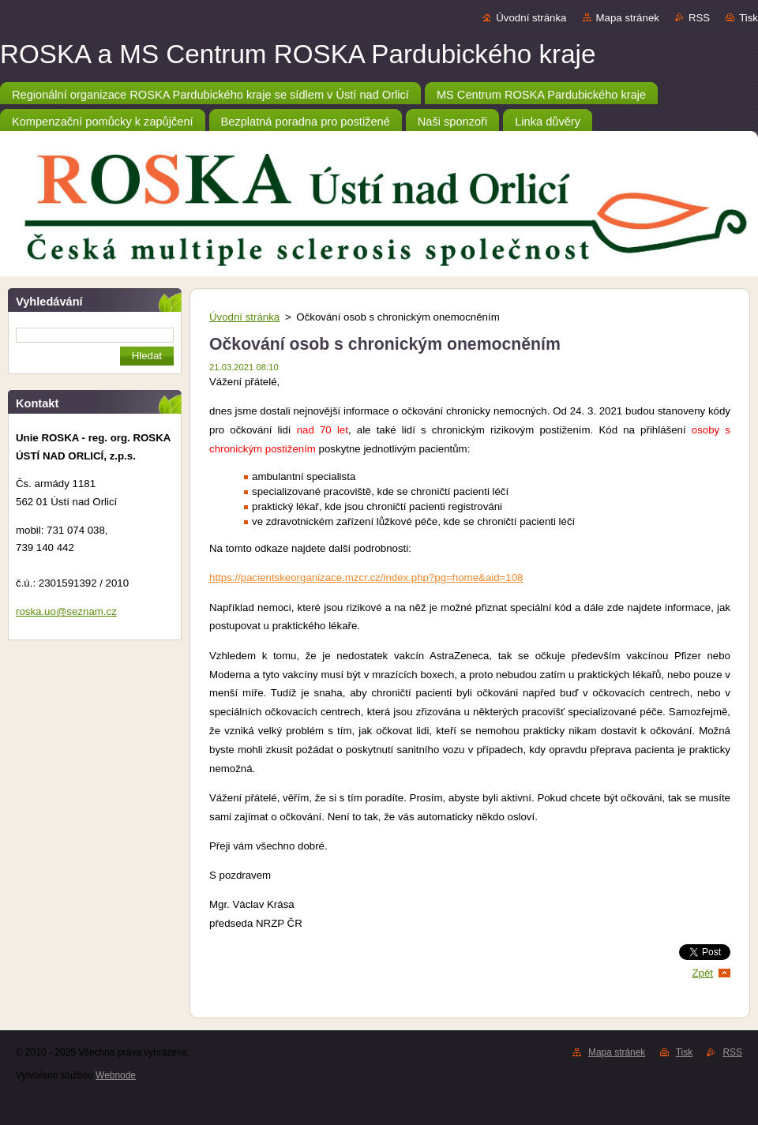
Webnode (116, 1075)
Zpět (702, 973)
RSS (699, 18)
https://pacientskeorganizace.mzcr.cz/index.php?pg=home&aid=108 (366, 577)
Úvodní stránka (531, 18)
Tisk (748, 18)
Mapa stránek (627, 18)
